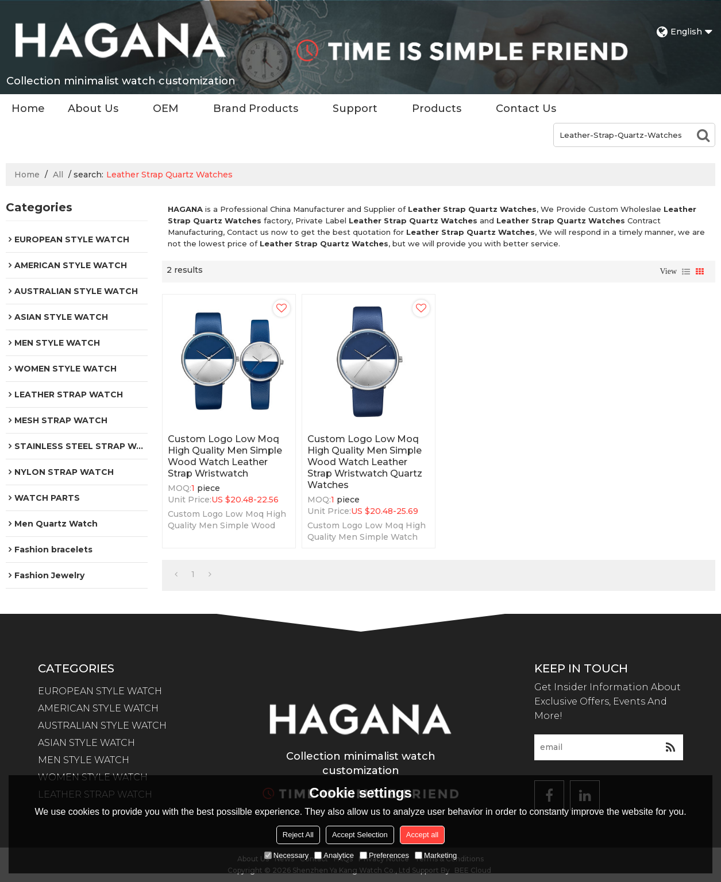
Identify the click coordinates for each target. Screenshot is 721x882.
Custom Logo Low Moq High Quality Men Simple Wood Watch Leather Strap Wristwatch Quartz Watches (364, 462)
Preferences (384, 855)
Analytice (334, 855)
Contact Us (526, 108)
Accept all (422, 834)
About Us (93, 108)
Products (436, 108)
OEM (166, 108)
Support (355, 108)
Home (28, 108)
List (686, 271)
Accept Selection (360, 834)
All (58, 174)
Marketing (436, 855)
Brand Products (255, 108)
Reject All (298, 834)
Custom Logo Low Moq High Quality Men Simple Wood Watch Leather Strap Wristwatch (225, 456)
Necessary (286, 855)
